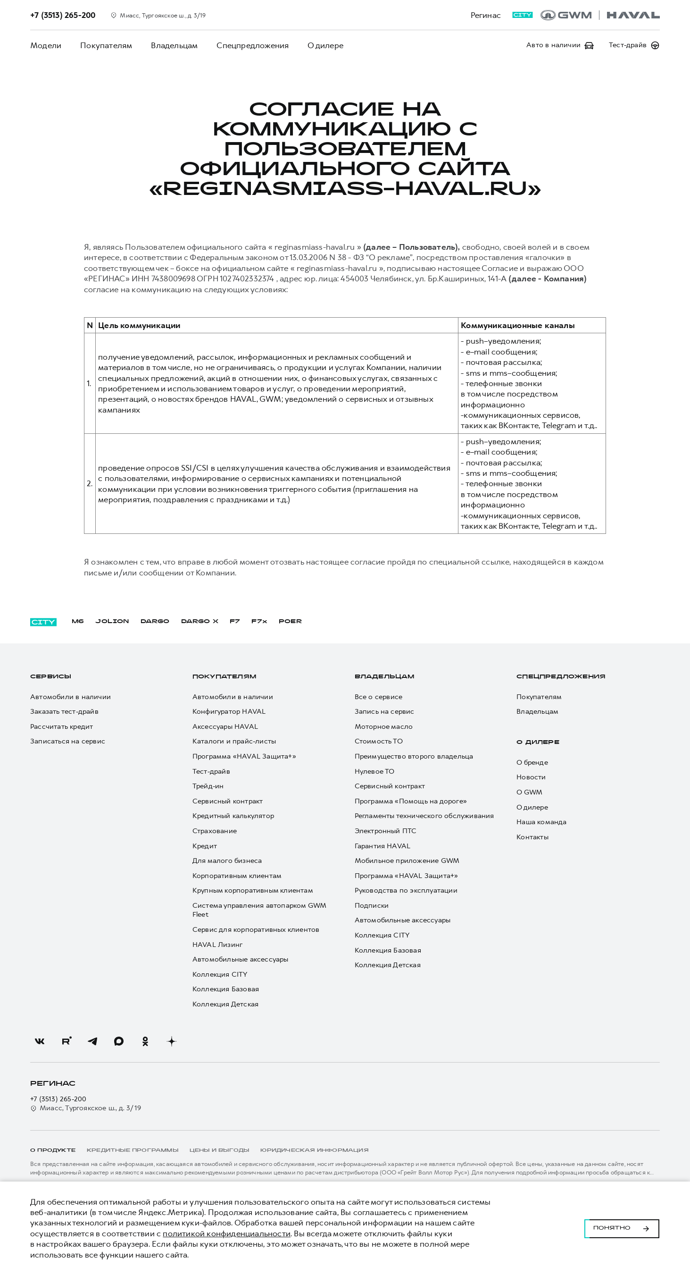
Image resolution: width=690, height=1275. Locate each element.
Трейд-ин (208, 786)
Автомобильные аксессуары (240, 959)
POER (290, 621)
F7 (235, 621)
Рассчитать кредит (61, 726)
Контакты (532, 837)
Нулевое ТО (375, 771)
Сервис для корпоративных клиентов (256, 929)
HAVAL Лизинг (217, 944)
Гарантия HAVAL (383, 846)
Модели (45, 45)
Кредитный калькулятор (233, 815)
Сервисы (50, 677)
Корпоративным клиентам (237, 875)
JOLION (112, 621)
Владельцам (174, 45)
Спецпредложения (252, 45)
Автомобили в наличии (70, 696)
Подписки (372, 905)
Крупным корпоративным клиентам (252, 890)
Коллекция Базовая (225, 989)
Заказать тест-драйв (64, 711)
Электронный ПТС (386, 831)
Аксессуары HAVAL (225, 726)
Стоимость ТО (379, 741)
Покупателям (106, 45)
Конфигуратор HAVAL (229, 711)
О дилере (325, 45)
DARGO (155, 621)
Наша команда (541, 822)
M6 (78, 621)
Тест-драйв (211, 771)
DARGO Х (199, 621)
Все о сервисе (379, 696)
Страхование (214, 831)
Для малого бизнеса (227, 860)
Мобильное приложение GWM (407, 860)
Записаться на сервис (67, 741)
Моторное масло (384, 726)
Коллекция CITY (220, 974)
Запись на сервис (385, 711)
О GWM (529, 792)
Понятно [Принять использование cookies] (622, 1228)
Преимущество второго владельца (414, 756)
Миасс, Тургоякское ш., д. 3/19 (85, 1108)
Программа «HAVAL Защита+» (244, 756)
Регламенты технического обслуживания (424, 815)
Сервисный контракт (227, 801)
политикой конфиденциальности (227, 1233)
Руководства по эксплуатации (406, 890)
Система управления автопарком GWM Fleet (259, 910)
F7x (259, 621)
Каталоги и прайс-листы (234, 741)
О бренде (532, 762)
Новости (531, 777)
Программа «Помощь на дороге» (411, 801)
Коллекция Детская (225, 1004)
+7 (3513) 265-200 (58, 1099)
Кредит (204, 846)
